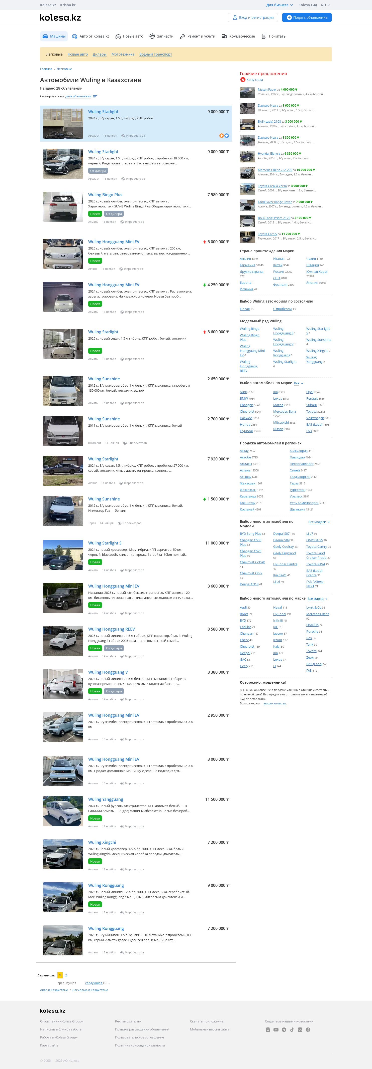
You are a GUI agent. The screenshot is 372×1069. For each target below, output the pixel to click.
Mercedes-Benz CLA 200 (275, 170)
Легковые (64, 69)
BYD (243, 620)
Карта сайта (49, 1045)
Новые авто (129, 36)
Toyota (311, 411)
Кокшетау (247, 502)
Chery (244, 640)
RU (326, 5)
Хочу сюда (251, 79)
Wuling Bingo (249, 328)
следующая (94, 983)
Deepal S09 (281, 540)
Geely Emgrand (284, 553)
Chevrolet (247, 411)
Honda (245, 424)
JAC (275, 627)
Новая (245, 309)
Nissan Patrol (267, 89)
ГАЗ (309, 431)
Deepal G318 (249, 584)
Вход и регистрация (253, 17)
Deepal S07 (281, 533)
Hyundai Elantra (269, 153)
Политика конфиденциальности (140, 1045)
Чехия (311, 258)
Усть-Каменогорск (304, 502)
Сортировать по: (52, 96)
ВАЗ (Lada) (314, 424)
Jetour (277, 640)
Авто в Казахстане (54, 990)
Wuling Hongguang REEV (111, 629)
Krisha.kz (68, 5)
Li (274, 666)
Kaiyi (276, 646)
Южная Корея (317, 271)
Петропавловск (302, 463)
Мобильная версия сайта (209, 1029)
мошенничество (275, 703)
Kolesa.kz (48, 5)
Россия (278, 271)
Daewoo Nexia (268, 105)
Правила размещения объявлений (142, 1029)
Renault (312, 398)
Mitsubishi (281, 422)
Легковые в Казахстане (90, 990)
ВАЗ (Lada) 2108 (269, 121)
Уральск (296, 496)
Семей (295, 470)
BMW (244, 398)
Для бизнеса (280, 5)
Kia (275, 392)
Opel (309, 392)
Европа (245, 282)
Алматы (246, 463)
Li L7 (309, 533)
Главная (46, 69)
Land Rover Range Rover (275, 202)
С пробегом (282, 309)
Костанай (247, 509)
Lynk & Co (313, 607)
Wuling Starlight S (105, 543)
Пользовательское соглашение (139, 1037)
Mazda (278, 405)
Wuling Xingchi (102, 842)
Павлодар (297, 457)
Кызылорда (299, 450)
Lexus (277, 398)
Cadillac (245, 627)
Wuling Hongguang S (283, 330)
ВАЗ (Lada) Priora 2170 (274, 218)
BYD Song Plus (250, 533)
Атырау (245, 476)
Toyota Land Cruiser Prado (316, 555)
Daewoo (246, 418)
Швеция (312, 265)
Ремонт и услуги (197, 36)
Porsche (312, 631)
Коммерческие (238, 36)
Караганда (248, 496)
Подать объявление (307, 17)
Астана (245, 470)
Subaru (311, 405)
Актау (244, 450)
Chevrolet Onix (251, 573)
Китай (278, 265)
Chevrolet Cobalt (252, 562)
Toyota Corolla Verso (272, 186)
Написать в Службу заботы (61, 1029)
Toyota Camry (267, 234)
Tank (309, 644)
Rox (309, 638)
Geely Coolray (283, 546)
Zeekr (310, 657)
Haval (277, 607)
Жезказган (248, 489)
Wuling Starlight (103, 111)
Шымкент (297, 509)
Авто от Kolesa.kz (90, 36)
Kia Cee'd (280, 575)
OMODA (312, 625)
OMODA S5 (314, 540)
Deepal (245, 653)
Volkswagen (315, 418)
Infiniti (278, 620)
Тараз (294, 483)
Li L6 (276, 581)
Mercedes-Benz (284, 411)
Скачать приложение (206, 1021)
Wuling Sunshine (104, 379)
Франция (280, 284)
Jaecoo (278, 633)
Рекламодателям (128, 1021)
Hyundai (246, 431)
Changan (246, 405)
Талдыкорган (300, 476)
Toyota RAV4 (315, 564)
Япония (312, 282)
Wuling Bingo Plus (105, 194)
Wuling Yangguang (105, 799)
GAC (243, 659)
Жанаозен (247, 483)
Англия (245, 258)
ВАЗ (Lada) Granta (314, 572)
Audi (243, 392)
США (277, 278)
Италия (279, 258)
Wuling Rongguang (106, 885)
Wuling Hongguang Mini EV (113, 241)
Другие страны (251, 271)
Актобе (245, 457)
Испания (246, 289)
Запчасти (161, 36)
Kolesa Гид (308, 5)
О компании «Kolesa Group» (61, 1021)
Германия (247, 265)
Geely (244, 666)
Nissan (278, 429)
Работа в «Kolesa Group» (58, 1037)
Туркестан (297, 489)
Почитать (273, 36)
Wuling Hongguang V (108, 672)
